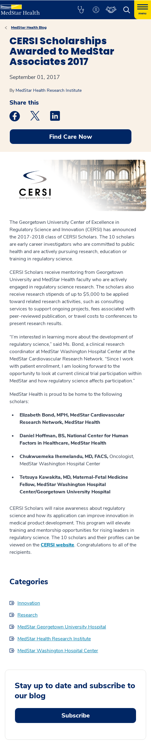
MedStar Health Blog (28, 27)
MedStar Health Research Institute (49, 90)
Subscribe (75, 715)
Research (27, 615)
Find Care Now (70, 137)
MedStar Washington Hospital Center (57, 650)
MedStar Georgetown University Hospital (61, 627)
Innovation (28, 603)
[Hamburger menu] (142, 9)
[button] (80, 9)
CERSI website (57, 545)
